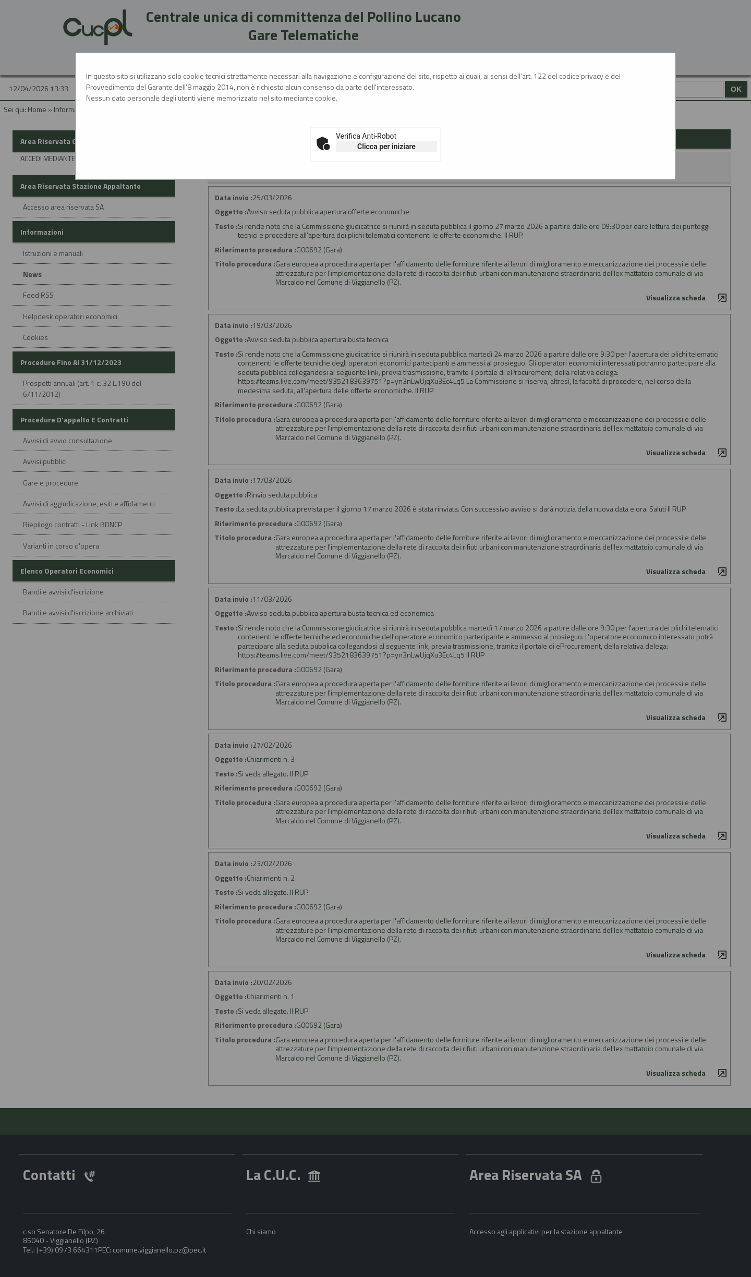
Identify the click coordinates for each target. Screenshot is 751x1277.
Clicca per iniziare (386, 146)
